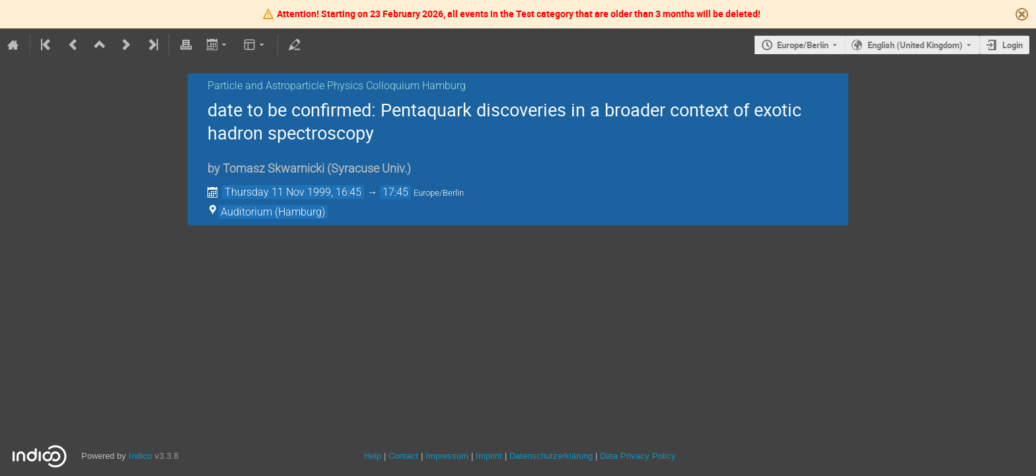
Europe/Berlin (803, 45)
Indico (140, 455)
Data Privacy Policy (636, 455)
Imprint (487, 455)
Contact (403, 455)
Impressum (445, 455)
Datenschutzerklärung (550, 455)
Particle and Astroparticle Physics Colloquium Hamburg (336, 85)
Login (1012, 45)
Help (372, 455)
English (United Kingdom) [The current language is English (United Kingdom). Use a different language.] (915, 45)
